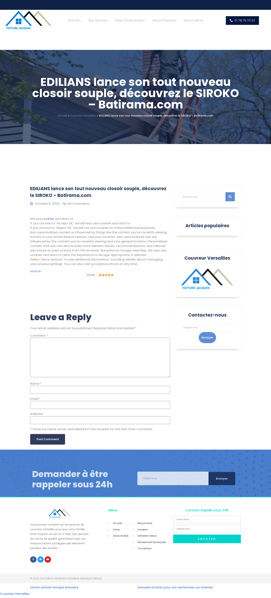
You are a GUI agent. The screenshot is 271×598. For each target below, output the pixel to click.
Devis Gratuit (193, 20)
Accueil (62, 115)
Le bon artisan (41, 589)
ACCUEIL (74, 20)
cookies (48, 263)
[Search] (230, 212)
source (35, 316)
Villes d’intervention (130, 20)
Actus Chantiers (164, 20)
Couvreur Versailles (83, 115)
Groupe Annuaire (65, 589)
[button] (242, 20)
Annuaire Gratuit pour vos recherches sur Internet (175, 589)
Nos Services (98, 20)
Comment (39, 447)
